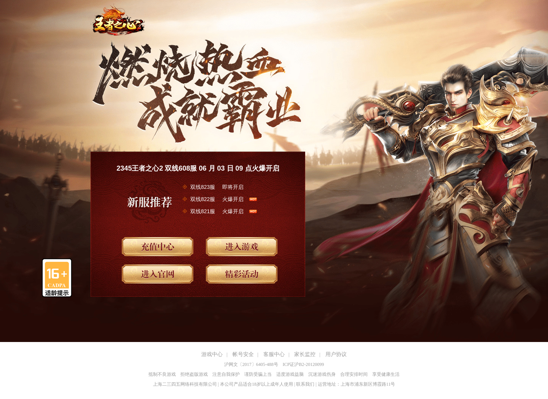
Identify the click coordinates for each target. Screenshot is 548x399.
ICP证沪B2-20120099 (303, 364)
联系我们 (305, 384)
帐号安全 (243, 354)
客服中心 (274, 354)
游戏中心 (212, 354)
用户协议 (336, 354)
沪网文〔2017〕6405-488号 (251, 364)
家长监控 (304, 354)
